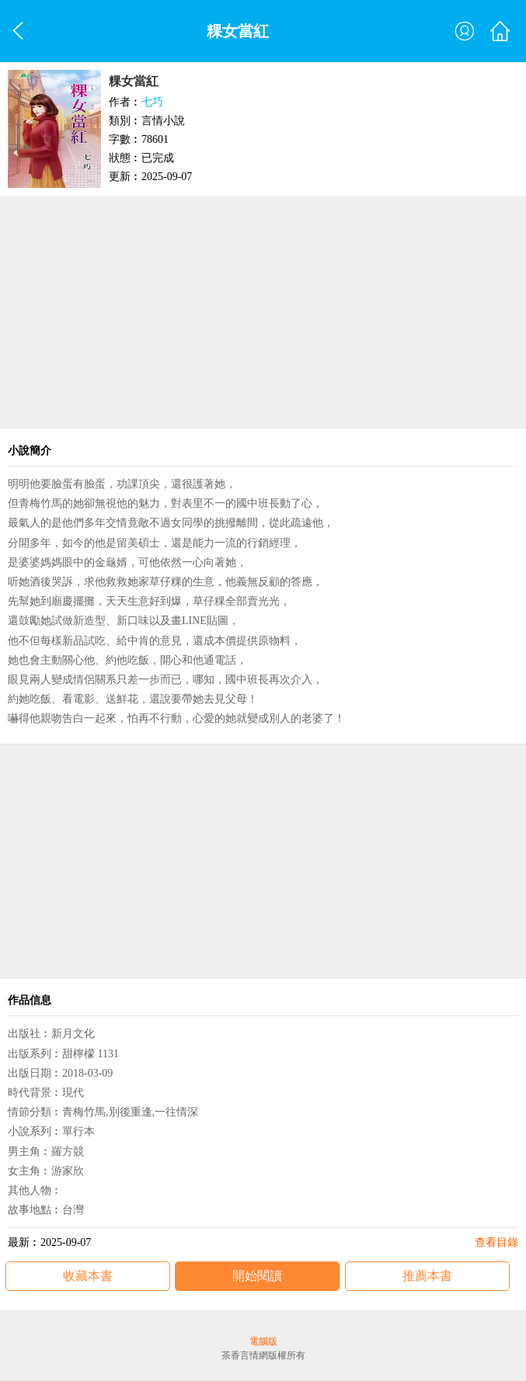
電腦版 (263, 1341)
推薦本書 (427, 1275)
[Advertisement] (263, 312)
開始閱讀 (257, 1275)
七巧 (152, 102)
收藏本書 (88, 1275)
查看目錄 (496, 1242)
